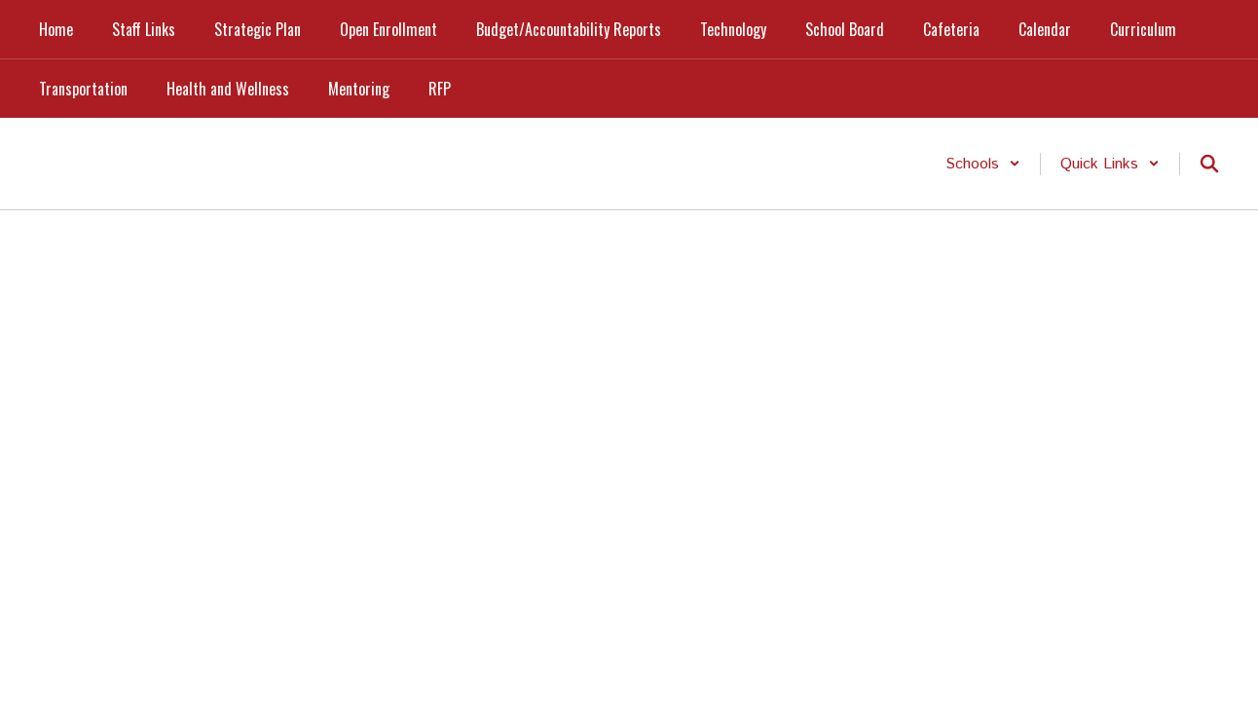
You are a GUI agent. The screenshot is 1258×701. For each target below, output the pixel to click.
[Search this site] (1209, 163)
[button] (982, 164)
